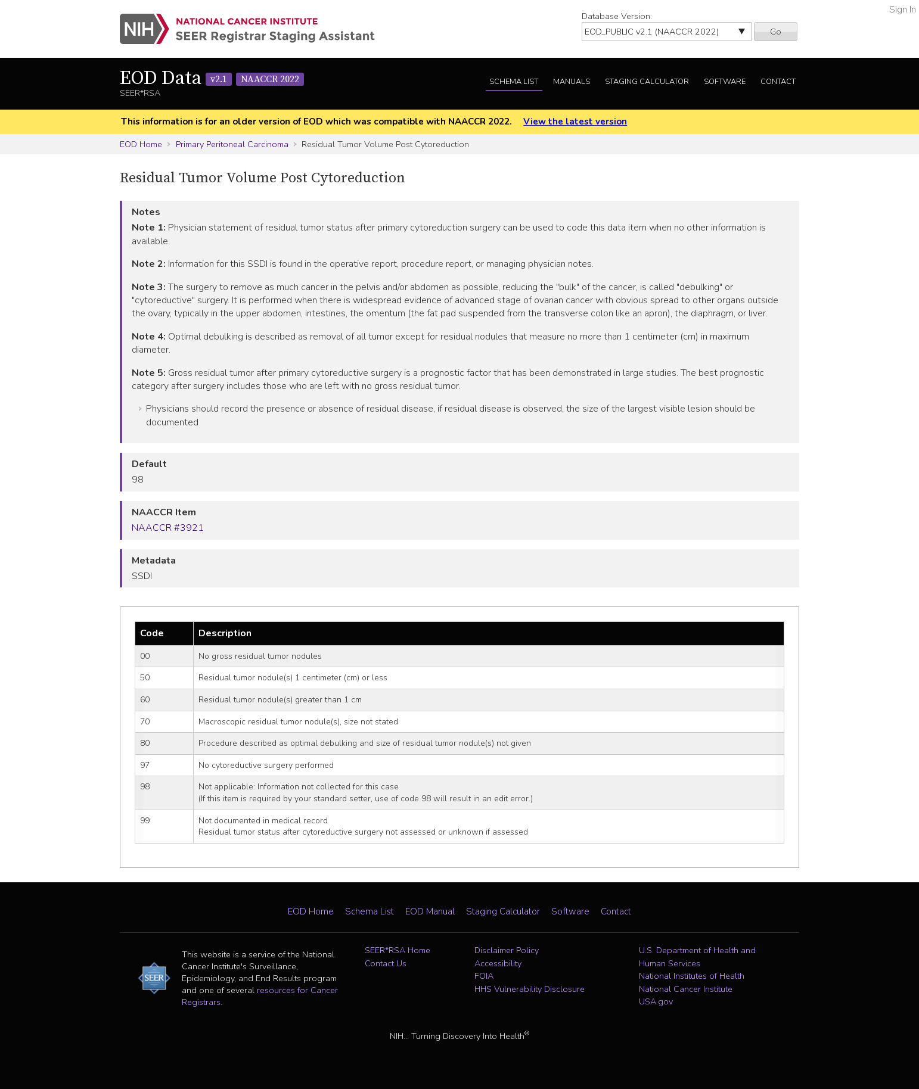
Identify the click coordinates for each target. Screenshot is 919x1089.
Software (725, 81)
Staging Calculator (647, 81)
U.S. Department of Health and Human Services (697, 956)
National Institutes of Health (691, 976)
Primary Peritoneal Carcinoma (232, 144)
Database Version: (617, 16)
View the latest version (575, 121)
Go (775, 32)
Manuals (571, 81)
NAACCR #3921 (168, 527)
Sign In (902, 9)
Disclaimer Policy (506, 950)
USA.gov (656, 1001)
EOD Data (212, 79)
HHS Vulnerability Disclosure (529, 989)
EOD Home (141, 144)
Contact (778, 81)
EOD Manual (430, 911)
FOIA (483, 976)
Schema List (513, 81)
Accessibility (497, 963)
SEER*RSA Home (397, 950)
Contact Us (385, 963)
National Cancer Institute (685, 989)
